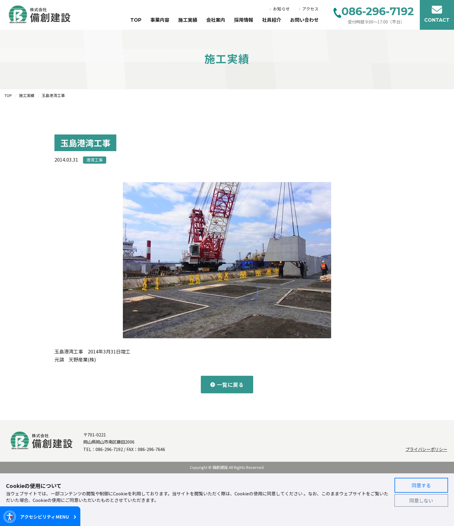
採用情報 (243, 20)
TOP (135, 20)
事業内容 (159, 20)
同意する (421, 485)
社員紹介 (271, 20)
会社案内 (215, 20)
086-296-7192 (109, 449)
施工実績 (187, 20)
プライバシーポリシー (426, 449)
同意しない (421, 500)
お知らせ (281, 9)
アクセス (310, 9)
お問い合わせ (304, 20)
